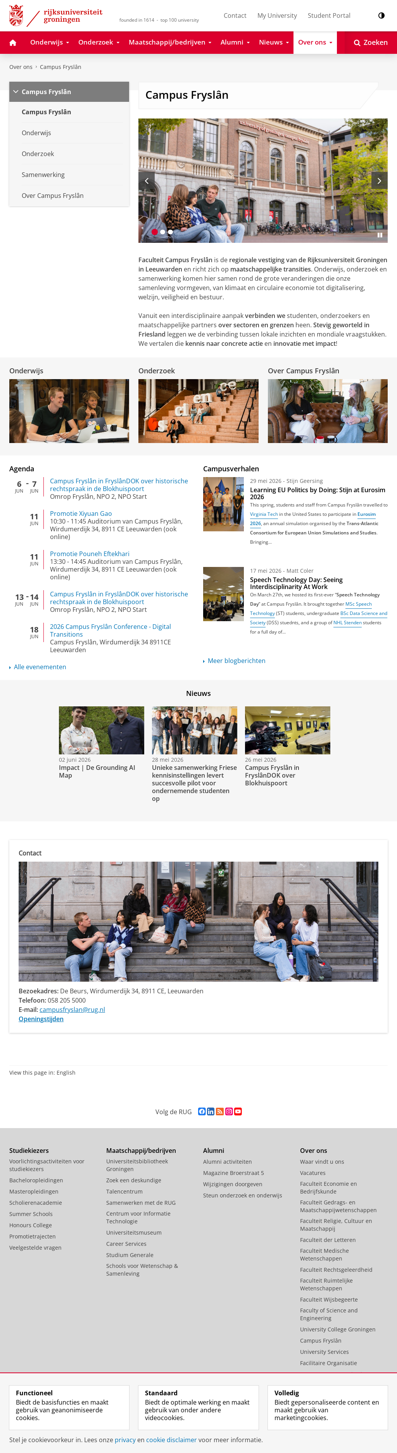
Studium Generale (130, 1255)
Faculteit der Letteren (328, 1239)
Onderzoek (156, 370)
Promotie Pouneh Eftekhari (89, 554)
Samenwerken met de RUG (141, 1202)
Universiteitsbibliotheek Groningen (137, 1165)
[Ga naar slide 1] (155, 232)
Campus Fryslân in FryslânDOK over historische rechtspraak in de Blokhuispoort (119, 485)
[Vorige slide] (146, 180)
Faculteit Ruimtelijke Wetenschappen (326, 1284)
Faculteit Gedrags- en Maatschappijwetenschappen (338, 1206)
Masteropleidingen (34, 1191)
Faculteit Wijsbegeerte (329, 1299)
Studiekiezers (29, 1150)
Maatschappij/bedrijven (141, 1150)
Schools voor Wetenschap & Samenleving (142, 1269)
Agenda (21, 468)
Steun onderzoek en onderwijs (242, 1195)
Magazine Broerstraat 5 (233, 1172)
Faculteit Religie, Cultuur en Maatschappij (336, 1224)
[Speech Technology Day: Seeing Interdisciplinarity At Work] (223, 594)
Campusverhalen (231, 468)
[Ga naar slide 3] (170, 232)
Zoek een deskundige (133, 1180)
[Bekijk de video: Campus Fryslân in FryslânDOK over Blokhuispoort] (287, 730)
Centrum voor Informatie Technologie (138, 1217)
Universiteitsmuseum (134, 1232)
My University (277, 15)
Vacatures (313, 1172)
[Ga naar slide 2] (162, 232)
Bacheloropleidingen (36, 1180)
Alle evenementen (40, 667)
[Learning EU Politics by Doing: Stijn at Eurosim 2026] (223, 504)
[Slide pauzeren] (380, 235)
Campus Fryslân (60, 66)
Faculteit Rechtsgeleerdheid (336, 1269)
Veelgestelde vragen (35, 1247)
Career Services (126, 1243)
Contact (235, 15)
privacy (125, 1440)
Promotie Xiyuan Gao (81, 513)
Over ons (21, 66)
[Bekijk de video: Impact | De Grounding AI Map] (101, 730)
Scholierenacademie (35, 1202)
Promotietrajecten (32, 1236)
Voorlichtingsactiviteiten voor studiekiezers (47, 1165)
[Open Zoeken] (371, 42)
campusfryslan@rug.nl (72, 1009)
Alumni (213, 1150)
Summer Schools (31, 1214)
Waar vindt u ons (322, 1161)
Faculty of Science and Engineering (329, 1314)
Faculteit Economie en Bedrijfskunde (328, 1187)
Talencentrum (124, 1191)
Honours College (30, 1225)
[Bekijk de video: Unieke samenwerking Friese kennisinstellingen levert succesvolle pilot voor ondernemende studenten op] (194, 730)
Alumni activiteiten (227, 1161)
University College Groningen (338, 1329)
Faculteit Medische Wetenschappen (324, 1254)
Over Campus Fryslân (303, 370)
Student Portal (329, 15)
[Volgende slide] (379, 180)
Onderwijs (26, 370)
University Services (324, 1351)
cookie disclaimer (171, 1440)
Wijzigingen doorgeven (232, 1184)
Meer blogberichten (237, 661)
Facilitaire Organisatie (328, 1363)
